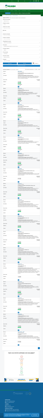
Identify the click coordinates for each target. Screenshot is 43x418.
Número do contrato (6, 26)
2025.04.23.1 (19, 247)
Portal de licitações (15, 15)
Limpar (24, 63)
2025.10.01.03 (20, 88)
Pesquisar (10, 63)
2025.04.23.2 (19, 231)
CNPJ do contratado (6, 37)
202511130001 (20, 71)
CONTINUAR (35, 415)
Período (4, 30)
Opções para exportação (21, 65)
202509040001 (20, 153)
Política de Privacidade (21, 414)
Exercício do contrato (6, 19)
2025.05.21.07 (20, 199)
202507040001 (20, 168)
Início (3, 15)
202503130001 (20, 314)
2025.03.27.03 (20, 281)
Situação (4, 59)
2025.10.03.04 (20, 104)
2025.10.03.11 (20, 120)
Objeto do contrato (6, 23)
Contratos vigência (6, 48)
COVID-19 (36, 63)
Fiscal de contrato (6, 55)
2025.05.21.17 (20, 183)
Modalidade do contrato (7, 41)
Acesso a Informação (8, 15)
